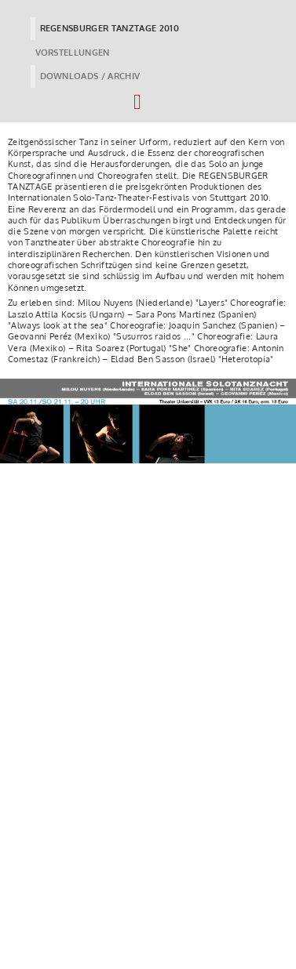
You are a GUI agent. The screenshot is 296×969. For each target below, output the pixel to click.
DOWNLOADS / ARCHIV (90, 76)
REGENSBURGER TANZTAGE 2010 (110, 28)
